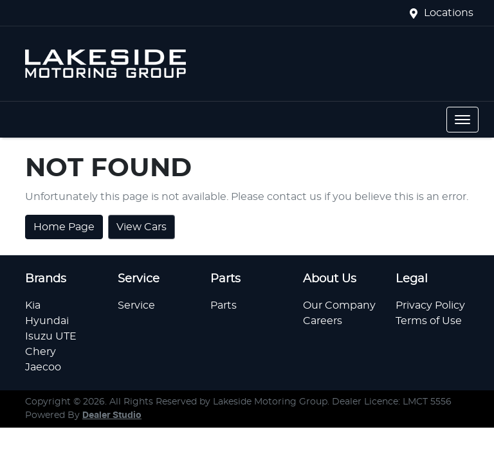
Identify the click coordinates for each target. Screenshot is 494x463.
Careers (322, 321)
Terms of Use (429, 321)
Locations (448, 13)
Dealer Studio (112, 415)
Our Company (339, 305)
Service (136, 305)
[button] (462, 119)
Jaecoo (43, 367)
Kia (33, 305)
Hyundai (47, 321)
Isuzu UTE (51, 336)
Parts (223, 305)
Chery (40, 352)
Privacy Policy (430, 305)
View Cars (141, 227)
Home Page (64, 227)
